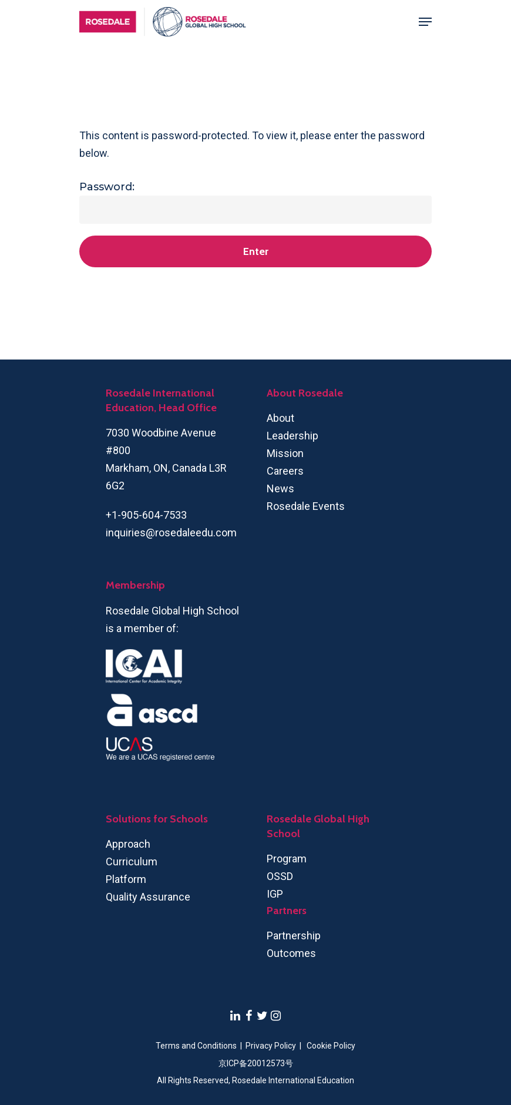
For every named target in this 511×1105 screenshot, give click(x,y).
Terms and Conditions (196, 1045)
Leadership (292, 435)
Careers (285, 471)
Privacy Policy (272, 1045)
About (280, 418)
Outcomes (291, 953)
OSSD (280, 876)
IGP (275, 894)
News (280, 488)
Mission (285, 453)
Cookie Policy (331, 1045)
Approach (128, 844)
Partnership (294, 935)
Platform (126, 879)
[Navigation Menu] (425, 22)
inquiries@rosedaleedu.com (171, 532)
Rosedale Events (306, 506)
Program (287, 858)
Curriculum (131, 861)
